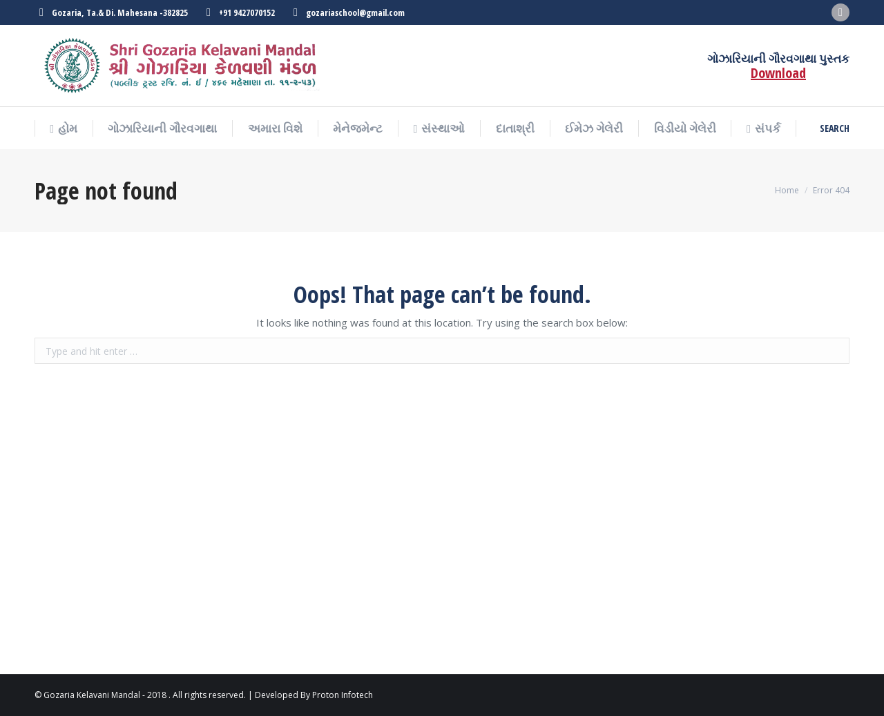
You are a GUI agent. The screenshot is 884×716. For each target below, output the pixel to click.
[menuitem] (63, 129)
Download (778, 73)
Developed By (282, 695)
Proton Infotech (342, 695)
